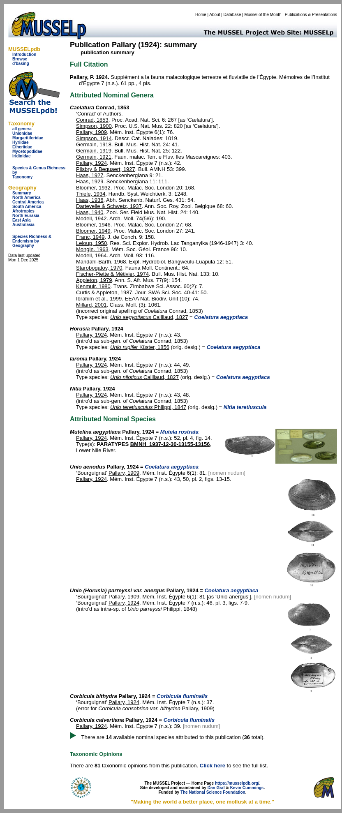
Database (232, 14)
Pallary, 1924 (91, 163)
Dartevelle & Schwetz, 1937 (109, 206)
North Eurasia (25, 215)
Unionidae (22, 133)
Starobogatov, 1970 (99, 268)
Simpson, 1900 (94, 126)
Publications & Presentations (311, 14)
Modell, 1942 (91, 218)
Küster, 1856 (139, 347)
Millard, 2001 (91, 305)
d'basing (20, 63)
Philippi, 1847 (148, 407)
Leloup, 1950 (91, 243)
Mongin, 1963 (92, 249)
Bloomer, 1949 (93, 231)
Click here (212, 765)
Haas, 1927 (90, 175)
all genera (22, 129)
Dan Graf (216, 787)
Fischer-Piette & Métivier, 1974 (112, 274)
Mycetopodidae (27, 151)
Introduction (24, 54)
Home (200, 14)
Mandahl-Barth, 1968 (101, 262)
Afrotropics (23, 211)
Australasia (23, 224)
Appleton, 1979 (94, 280)
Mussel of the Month (263, 14)
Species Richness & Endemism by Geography (31, 241)
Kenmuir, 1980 (93, 286)
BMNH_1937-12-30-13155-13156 (170, 444)
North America (26, 197)
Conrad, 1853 (92, 120)
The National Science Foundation (212, 792)
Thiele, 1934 (91, 194)
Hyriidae (20, 142)
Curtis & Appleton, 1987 (104, 292)
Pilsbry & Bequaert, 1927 (105, 169)
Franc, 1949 (90, 237)
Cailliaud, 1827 (149, 317)
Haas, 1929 (90, 181)
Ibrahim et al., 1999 (99, 299)
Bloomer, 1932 (93, 188)
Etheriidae (22, 147)
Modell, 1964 (91, 255)
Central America (28, 202)
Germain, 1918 (93, 144)
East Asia (21, 220)
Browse (19, 59)
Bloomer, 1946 (93, 225)
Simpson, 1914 (94, 138)
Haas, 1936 (90, 200)
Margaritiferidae (27, 138)
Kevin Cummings (247, 787)
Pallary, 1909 (91, 132)
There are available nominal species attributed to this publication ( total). (173, 737)
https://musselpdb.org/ (237, 783)
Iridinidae (21, 156)
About (214, 14)
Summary (21, 193)
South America (26, 206)
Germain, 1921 (93, 157)
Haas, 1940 (90, 212)
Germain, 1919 (93, 151)
